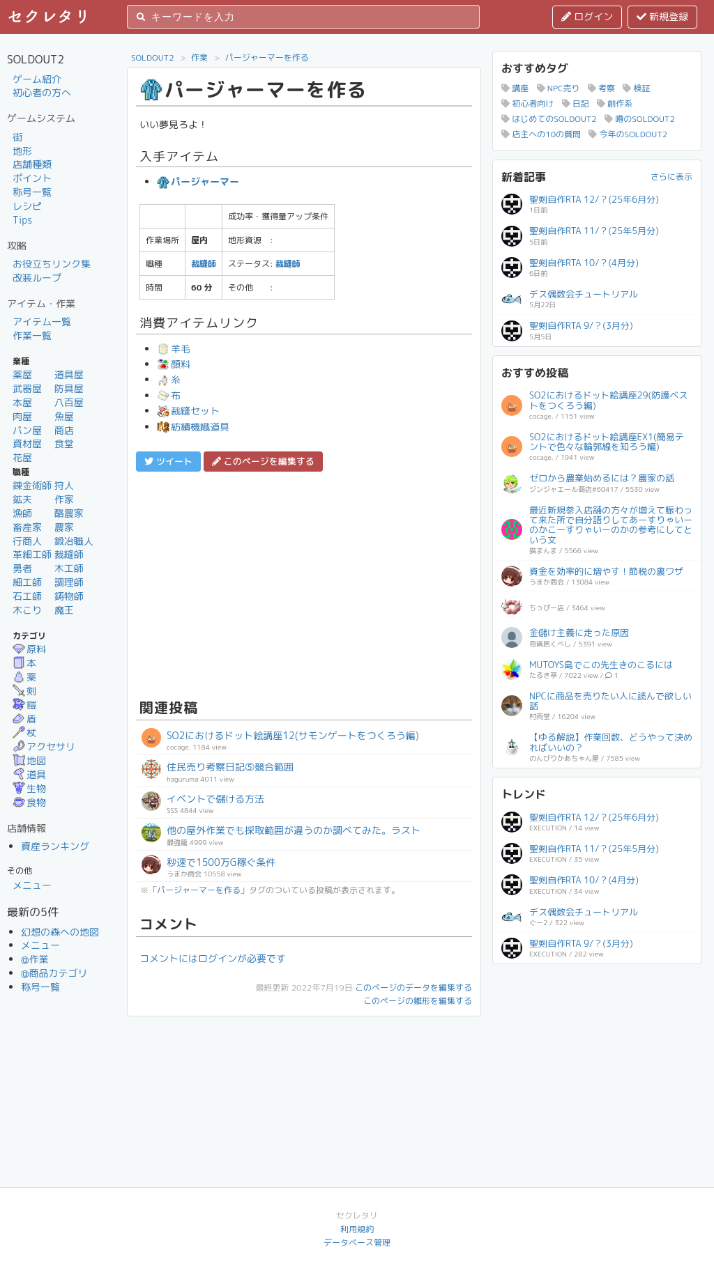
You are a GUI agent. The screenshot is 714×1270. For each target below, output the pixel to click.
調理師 (69, 582)
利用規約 (357, 1229)
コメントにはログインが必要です (212, 958)
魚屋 (64, 416)
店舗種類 (32, 164)
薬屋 (22, 374)
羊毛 (173, 348)
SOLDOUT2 (152, 57)
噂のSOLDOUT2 (640, 119)
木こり (27, 610)
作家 (64, 499)
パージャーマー (198, 181)
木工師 (69, 568)
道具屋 (69, 374)
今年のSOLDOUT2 (627, 134)
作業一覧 (32, 335)
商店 (64, 430)
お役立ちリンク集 (52, 263)
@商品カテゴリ (54, 972)
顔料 (173, 364)
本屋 (22, 402)
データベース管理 (357, 1242)
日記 (575, 103)
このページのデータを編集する (413, 987)
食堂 (64, 443)
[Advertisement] (304, 583)
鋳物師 (69, 596)
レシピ (27, 205)
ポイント (32, 178)
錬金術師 (32, 485)
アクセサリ (44, 746)
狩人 (64, 485)
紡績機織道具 (193, 426)
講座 (515, 88)
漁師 (22, 513)
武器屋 (27, 388)
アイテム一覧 (42, 321)
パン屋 (27, 430)
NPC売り (558, 88)
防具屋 (69, 388)
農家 (64, 527)
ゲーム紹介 (37, 79)
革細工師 (32, 554)
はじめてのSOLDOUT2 (549, 119)
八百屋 (69, 402)
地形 (22, 150)
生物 (29, 788)
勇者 (22, 568)
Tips (22, 219)
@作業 (35, 959)
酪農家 (69, 513)
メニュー (32, 885)
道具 (29, 774)
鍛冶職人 (73, 541)
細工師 (27, 582)
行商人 (27, 541)
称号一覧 (32, 192)
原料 (29, 649)
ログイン (587, 16)
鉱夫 (22, 499)
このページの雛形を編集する (417, 1001)
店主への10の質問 (541, 134)
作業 (199, 57)
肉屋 (22, 416)
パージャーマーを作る (267, 57)
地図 (29, 760)
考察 (601, 88)
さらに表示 (671, 177)
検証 (636, 88)
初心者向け (527, 103)
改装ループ (37, 277)
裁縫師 (69, 554)
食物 (29, 802)
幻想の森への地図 (60, 931)
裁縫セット (188, 410)
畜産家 (27, 527)
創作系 (614, 103)
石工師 (27, 596)
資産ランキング (55, 846)
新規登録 (662, 16)
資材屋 (27, 443)
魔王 (64, 610)
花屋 (22, 457)
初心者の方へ (42, 92)
